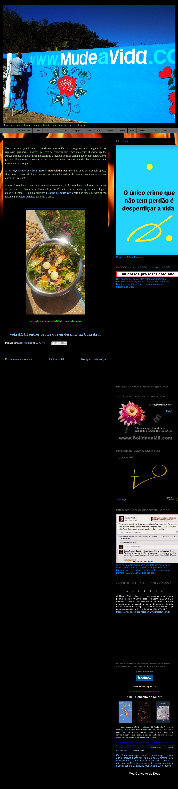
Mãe (56, 131)
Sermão (110, 131)
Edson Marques (25, 343)
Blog (10, 131)
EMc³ (165, 131)
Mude (126, 599)
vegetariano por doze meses (28, 170)
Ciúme (88, 131)
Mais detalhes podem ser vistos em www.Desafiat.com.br (143, 612)
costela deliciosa (26, 196)
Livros (155, 131)
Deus (47, 131)
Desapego (76, 131)
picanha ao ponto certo (59, 192)
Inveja (99, 131)
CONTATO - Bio (23, 131)
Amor (37, 131)
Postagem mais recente (18, 359)
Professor (143, 131)
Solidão (122, 131)
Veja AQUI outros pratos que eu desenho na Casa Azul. (55, 334)
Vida (132, 131)
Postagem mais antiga (93, 359)
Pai (65, 131)
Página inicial (56, 359)
